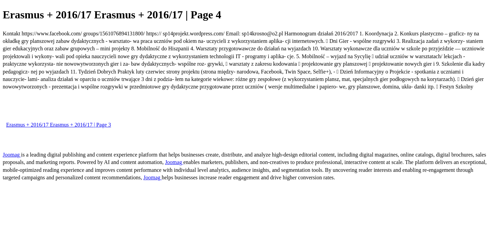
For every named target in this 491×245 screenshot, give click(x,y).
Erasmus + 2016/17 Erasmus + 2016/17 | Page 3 (58, 125)
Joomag (12, 155)
